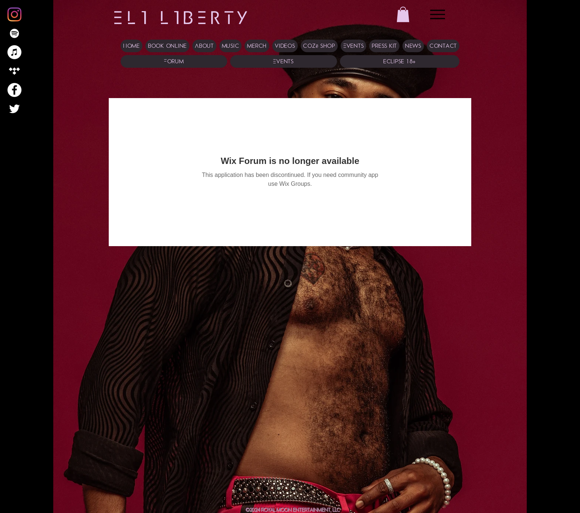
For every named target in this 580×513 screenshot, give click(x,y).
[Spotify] (14, 33)
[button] (403, 14)
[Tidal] (14, 71)
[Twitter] (14, 109)
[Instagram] (14, 14)
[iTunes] (14, 52)
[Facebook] (14, 90)
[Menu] (437, 14)
